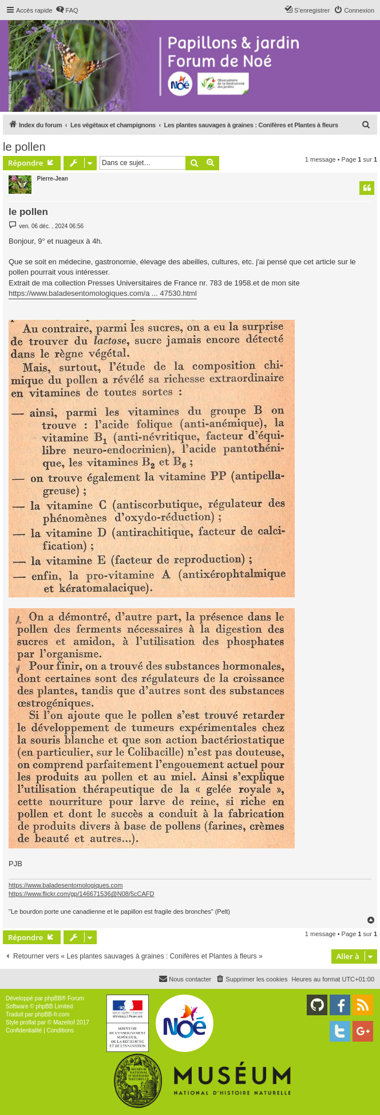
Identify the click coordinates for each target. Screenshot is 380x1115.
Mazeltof (64, 1022)
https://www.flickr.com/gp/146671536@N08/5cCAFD (82, 893)
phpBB (53, 998)
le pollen (24, 146)
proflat (28, 1022)
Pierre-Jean (52, 178)
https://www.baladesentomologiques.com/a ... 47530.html (103, 293)
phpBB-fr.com (52, 1014)
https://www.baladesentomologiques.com (65, 885)
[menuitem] (67, 10)
